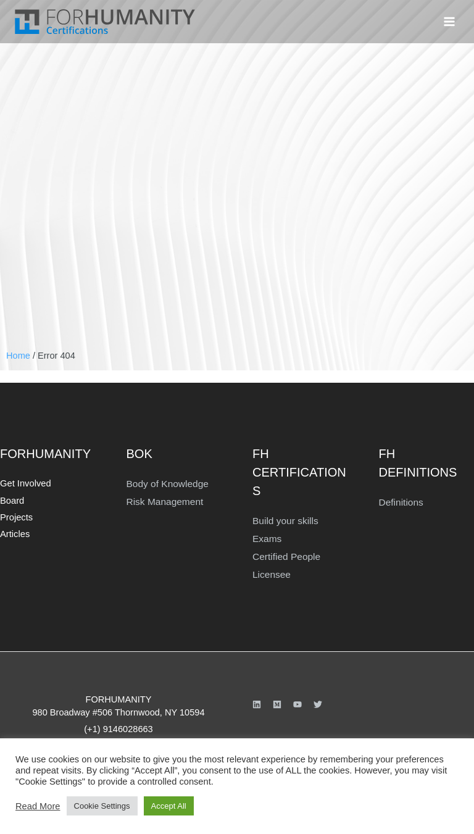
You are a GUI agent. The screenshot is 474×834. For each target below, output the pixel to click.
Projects (15, 514)
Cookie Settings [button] (102, 806)
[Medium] (277, 700)
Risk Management (163, 500)
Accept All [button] (168, 806)
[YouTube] (297, 700)
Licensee (270, 571)
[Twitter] (318, 700)
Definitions (400, 502)
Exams (266, 537)
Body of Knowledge (165, 483)
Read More (37, 806)
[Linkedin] (256, 700)
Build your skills (283, 520)
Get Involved (24, 483)
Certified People (284, 554)
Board (11, 499)
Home (18, 356)
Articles (14, 530)
